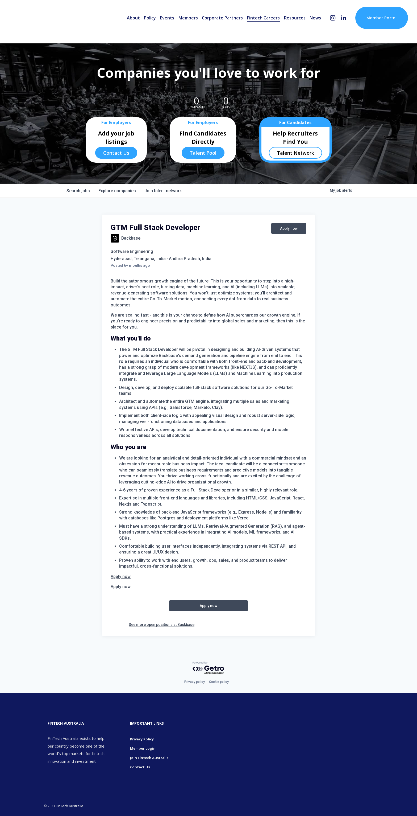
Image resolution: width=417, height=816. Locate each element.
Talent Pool (203, 153)
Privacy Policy (142, 739)
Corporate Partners (214, 23)
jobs (78, 190)
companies (117, 190)
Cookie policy (219, 682)
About (125, 23)
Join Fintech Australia (149, 757)
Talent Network (295, 153)
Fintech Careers (255, 23)
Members (180, 23)
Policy (142, 23)
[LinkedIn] (336, 23)
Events (159, 23)
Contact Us (116, 153)
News (308, 23)
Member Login (143, 748)
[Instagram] (325, 23)
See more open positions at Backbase (161, 624)
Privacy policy (194, 682)
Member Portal (374, 23)
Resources (287, 23)
